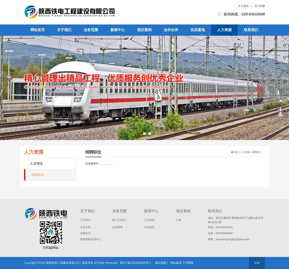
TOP (257, 263)
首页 (235, 152)
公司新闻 (149, 219)
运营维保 (117, 227)
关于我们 (64, 30)
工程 (178, 219)
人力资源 (224, 30)
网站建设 (176, 262)
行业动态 (149, 227)
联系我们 (251, 30)
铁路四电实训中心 (90, 239)
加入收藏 (259, 5)
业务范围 (91, 30)
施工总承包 (118, 219)
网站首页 (37, 30)
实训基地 (197, 30)
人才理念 (36, 163)
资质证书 (85, 233)
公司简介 (85, 219)
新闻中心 (117, 30)
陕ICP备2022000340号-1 (135, 262)
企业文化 (85, 227)
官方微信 (243, 5)
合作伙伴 (171, 30)
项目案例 (144, 30)
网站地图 (160, 262)
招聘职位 (37, 175)
